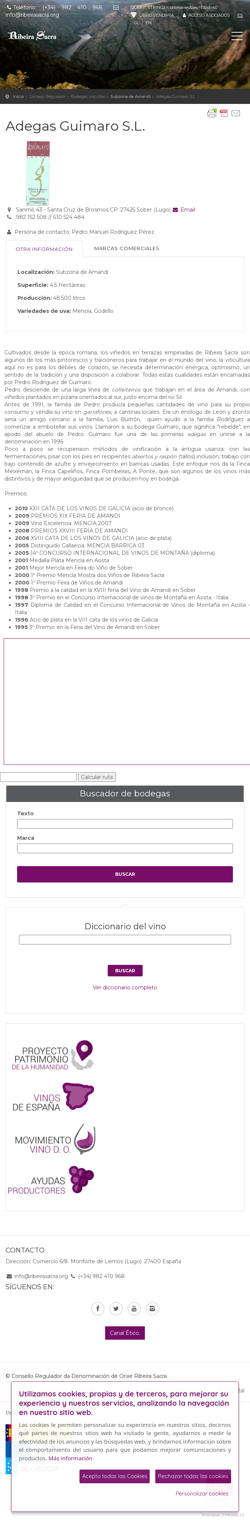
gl (136, 22)
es (240, 15)
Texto (25, 813)
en (149, 22)
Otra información (44, 249)
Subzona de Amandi (130, 96)
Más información (71, 1458)
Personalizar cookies (202, 1493)
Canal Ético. (125, 1333)
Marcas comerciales (127, 248)
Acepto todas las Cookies (114, 1476)
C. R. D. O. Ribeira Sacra (39, 35)
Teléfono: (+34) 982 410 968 (54, 7)
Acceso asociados (206, 15)
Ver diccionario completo (125, 987)
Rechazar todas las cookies (193, 1476)
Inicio (18, 96)
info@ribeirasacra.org (41, 1276)
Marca (25, 838)
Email (183, 209)
